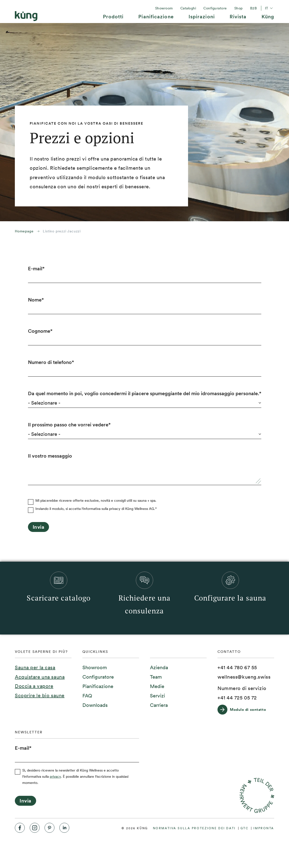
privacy (55, 776)
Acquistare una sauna (40, 677)
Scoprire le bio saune (40, 695)
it (269, 8)
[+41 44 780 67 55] (237, 667)
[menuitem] (113, 18)
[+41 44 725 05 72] (237, 698)
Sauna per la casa (35, 667)
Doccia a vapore (34, 686)
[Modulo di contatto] (244, 710)
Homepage (24, 231)
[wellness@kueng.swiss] (243, 677)
